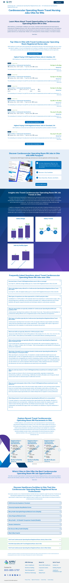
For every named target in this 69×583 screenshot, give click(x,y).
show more (59, 70)
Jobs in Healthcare (29, 565)
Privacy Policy (27, 579)
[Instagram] (20, 575)
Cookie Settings (50, 579)
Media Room (42, 572)
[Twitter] (8, 575)
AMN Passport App (54, 48)
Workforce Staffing (29, 567)
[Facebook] (5, 575)
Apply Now (58, 2)
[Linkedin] (10, 575)
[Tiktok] (15, 575)
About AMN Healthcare (44, 565)
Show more (34, 479)
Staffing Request (57, 567)
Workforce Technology (30, 572)
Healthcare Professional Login (57, 571)
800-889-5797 (12, 570)
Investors (41, 570)
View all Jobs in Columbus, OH (34, 122)
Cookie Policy (43, 579)
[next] (59, 450)
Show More (34, 34)
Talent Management (29, 570)
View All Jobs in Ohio (34, 53)
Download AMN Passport (41, 184)
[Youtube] (17, 575)
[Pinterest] (12, 575)
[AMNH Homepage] (9, 2)
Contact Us (55, 565)
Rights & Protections (36, 579)
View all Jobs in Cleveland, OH (34, 143)
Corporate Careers (43, 567)
